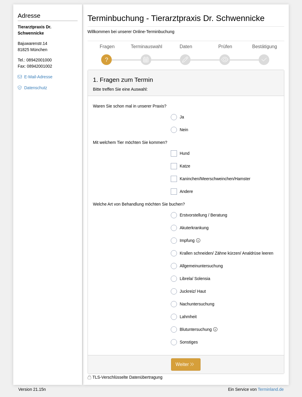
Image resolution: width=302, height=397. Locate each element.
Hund (180, 153)
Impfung (187, 240)
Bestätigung (264, 46)
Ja (177, 117)
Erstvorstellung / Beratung (199, 215)
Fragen (107, 46)
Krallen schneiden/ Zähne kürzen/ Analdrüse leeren (222, 253)
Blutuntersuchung (195, 329)
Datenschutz (35, 87)
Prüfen (225, 46)
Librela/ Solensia (190, 279)
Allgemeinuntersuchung (197, 266)
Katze (180, 166)
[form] (186, 222)
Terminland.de (271, 389)
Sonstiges (184, 342)
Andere (182, 191)
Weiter (182, 364)
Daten (186, 46)
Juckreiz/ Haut (188, 291)
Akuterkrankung (190, 228)
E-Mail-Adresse (38, 76)
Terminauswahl (146, 46)
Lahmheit (184, 317)
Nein (179, 130)
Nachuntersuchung (192, 304)
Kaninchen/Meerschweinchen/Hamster (210, 179)
